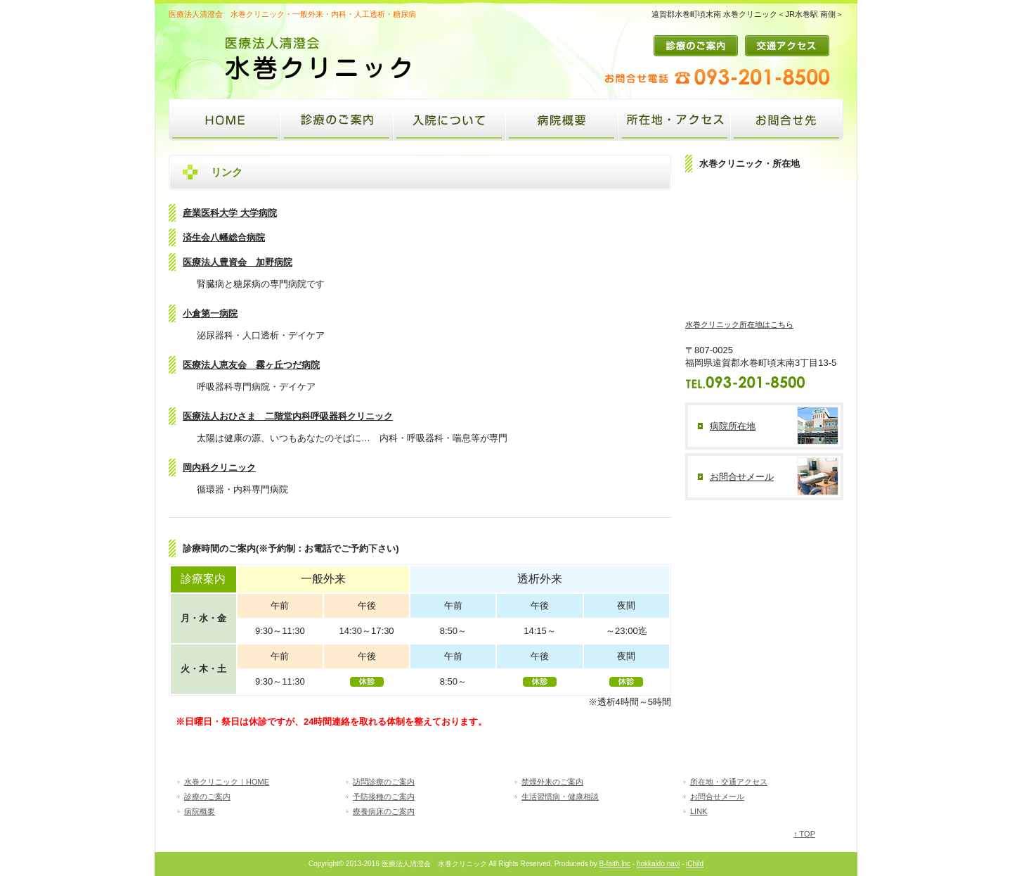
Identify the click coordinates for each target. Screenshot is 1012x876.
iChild (694, 864)
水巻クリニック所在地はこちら (739, 324)
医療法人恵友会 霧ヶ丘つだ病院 (251, 365)
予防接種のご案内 (384, 796)
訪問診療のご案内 (384, 781)
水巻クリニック (225, 120)
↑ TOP (804, 834)
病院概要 (562, 120)
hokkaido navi (658, 864)
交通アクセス (787, 45)
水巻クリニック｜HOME (226, 781)
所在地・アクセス (674, 120)
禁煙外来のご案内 (552, 781)
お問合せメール (717, 796)
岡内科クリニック (219, 467)
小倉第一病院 (210, 313)
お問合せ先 (787, 120)
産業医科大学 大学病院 (230, 213)
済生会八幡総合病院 (224, 237)
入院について (450, 120)
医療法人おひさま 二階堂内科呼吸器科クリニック (288, 416)
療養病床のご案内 (384, 811)
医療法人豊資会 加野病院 (237, 262)
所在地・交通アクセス (728, 781)
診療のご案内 (699, 45)
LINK (698, 811)
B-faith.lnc (614, 864)
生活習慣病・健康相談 (560, 796)
